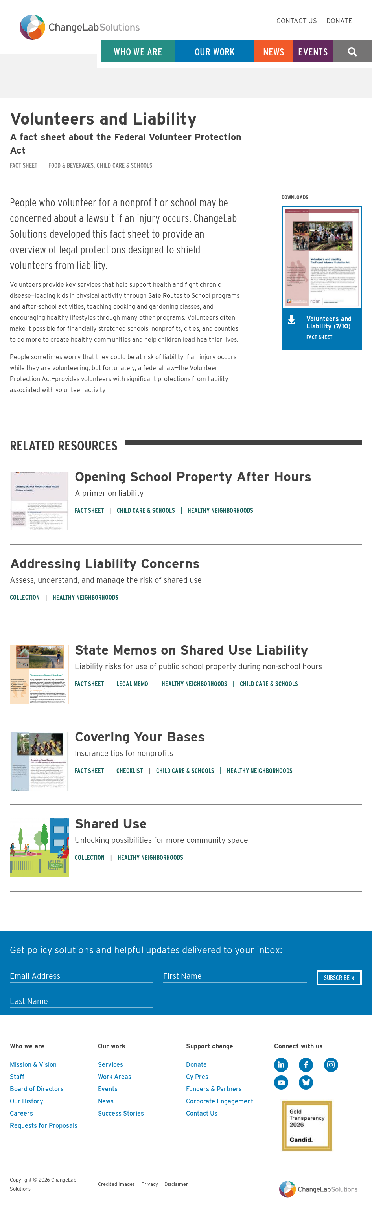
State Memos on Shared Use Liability (191, 650)
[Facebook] (306, 1065)
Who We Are (138, 52)
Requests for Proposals (43, 1125)
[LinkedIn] (281, 1065)
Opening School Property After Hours (193, 476)
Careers (21, 1113)
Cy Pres (197, 1077)
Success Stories (121, 1113)
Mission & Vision (33, 1064)
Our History (26, 1101)
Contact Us (296, 21)
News (274, 52)
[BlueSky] (306, 1083)
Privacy (149, 1184)
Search (352, 52)
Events (313, 52)
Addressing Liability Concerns (105, 563)
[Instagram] (331, 1065)
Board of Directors (37, 1089)
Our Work (215, 52)
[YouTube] (281, 1083)
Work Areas (114, 1077)
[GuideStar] (305, 1123)
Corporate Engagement (219, 1101)
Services (110, 1064)
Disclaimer (176, 1184)
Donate (339, 21)
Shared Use (111, 823)
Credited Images (116, 1184)
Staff (17, 1077)
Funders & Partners (214, 1089)
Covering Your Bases (140, 737)
